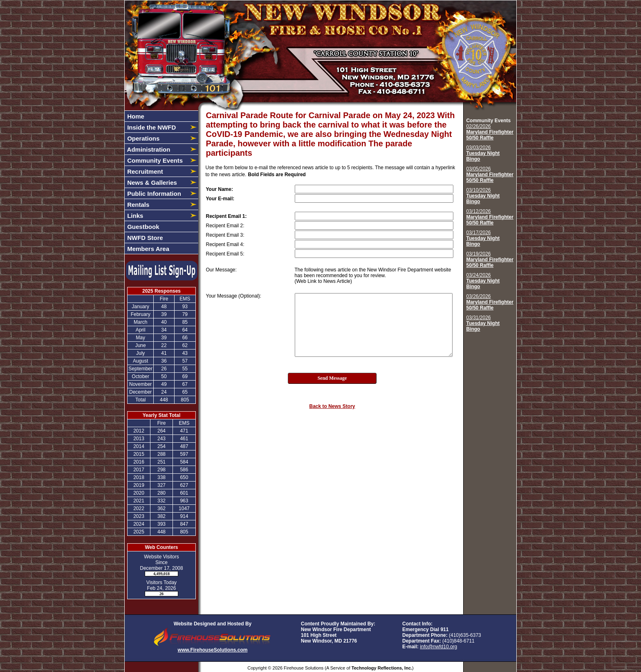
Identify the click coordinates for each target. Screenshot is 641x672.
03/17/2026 (483, 238)
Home (135, 116)
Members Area (147, 248)
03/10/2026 (483, 195)
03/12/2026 (489, 217)
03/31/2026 (483, 323)
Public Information (153, 193)
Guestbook (142, 226)
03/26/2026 (489, 302)
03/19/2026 (489, 259)
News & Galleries (151, 182)
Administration (148, 149)
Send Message (332, 378)
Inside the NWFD (151, 127)
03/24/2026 (483, 280)
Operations (142, 138)
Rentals (137, 204)
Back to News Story (332, 406)
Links (134, 215)
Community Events (154, 160)
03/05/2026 (489, 174)
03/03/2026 (483, 153)
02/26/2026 (489, 132)
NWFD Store (144, 237)
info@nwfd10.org (438, 647)
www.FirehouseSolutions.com (213, 650)
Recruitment (144, 171)
